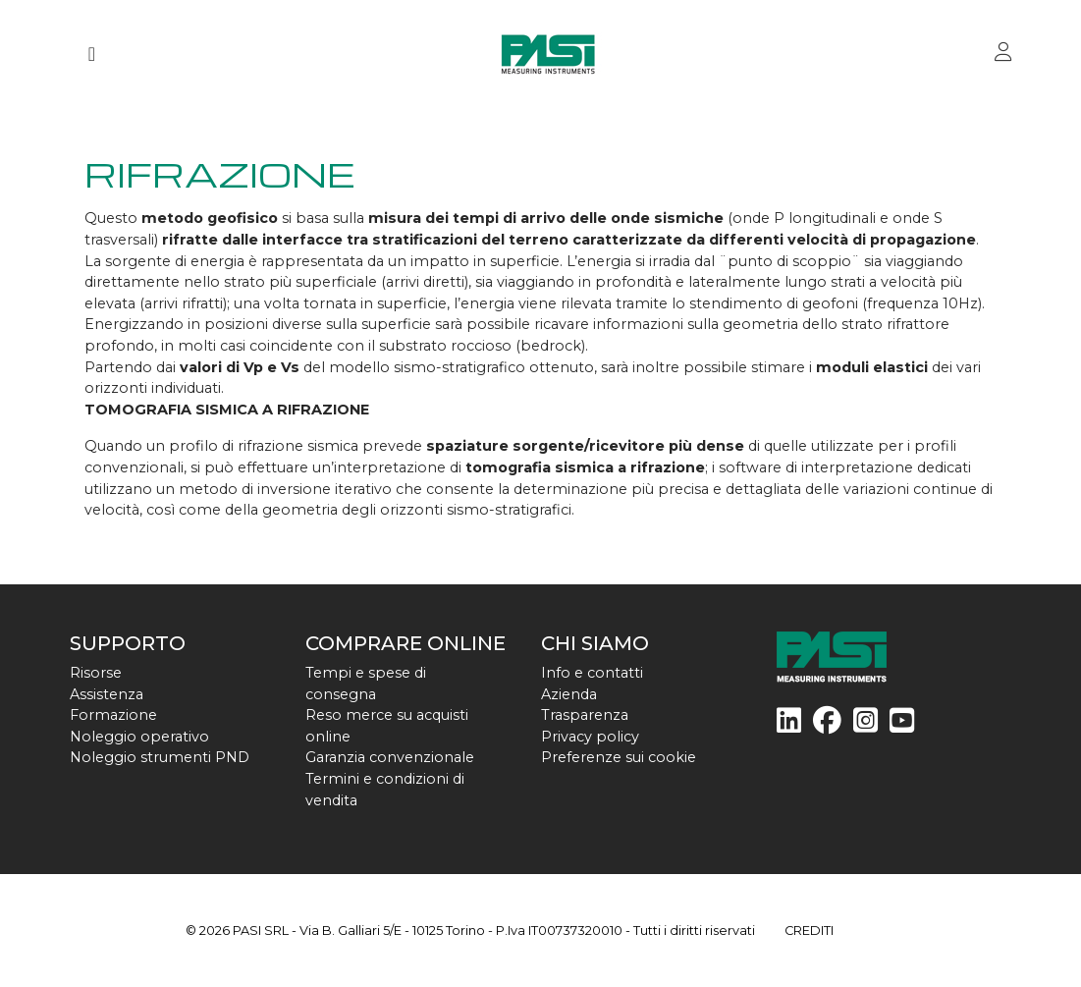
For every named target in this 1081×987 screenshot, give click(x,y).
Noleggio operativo (139, 736)
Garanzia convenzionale (389, 757)
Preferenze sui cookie (618, 757)
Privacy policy (590, 736)
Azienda (569, 694)
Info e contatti (592, 673)
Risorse (96, 673)
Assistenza (106, 694)
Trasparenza (584, 715)
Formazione (113, 715)
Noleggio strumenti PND (159, 757)
